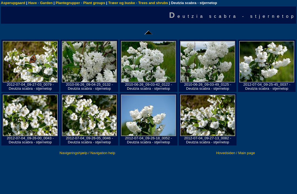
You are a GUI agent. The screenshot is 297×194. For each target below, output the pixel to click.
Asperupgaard (13, 3)
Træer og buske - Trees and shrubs (138, 3)
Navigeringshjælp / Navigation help (87, 153)
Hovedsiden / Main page (235, 153)
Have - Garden (40, 3)
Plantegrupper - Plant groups (80, 3)
